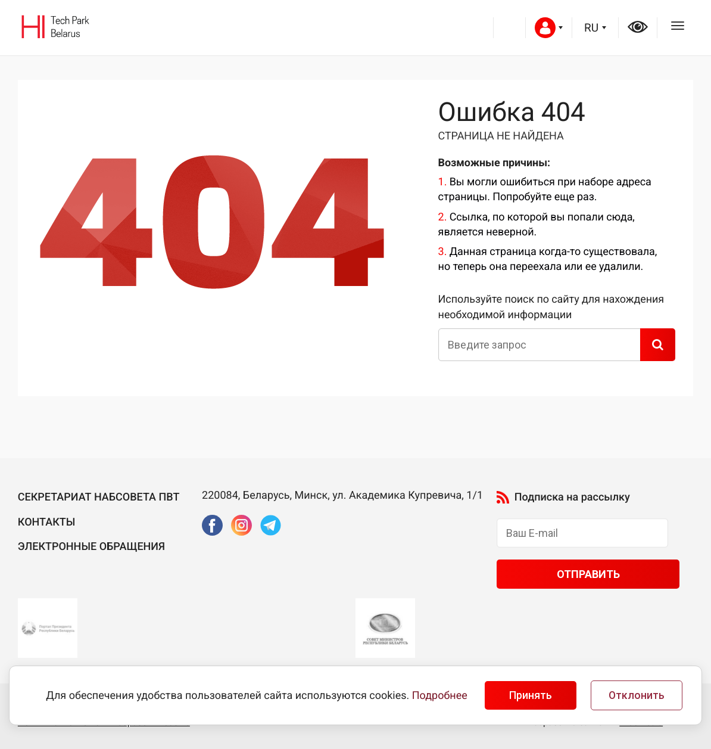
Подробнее (439, 695)
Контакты (47, 522)
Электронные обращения (91, 546)
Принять (530, 695)
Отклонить (637, 695)
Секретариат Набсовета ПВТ (99, 497)
